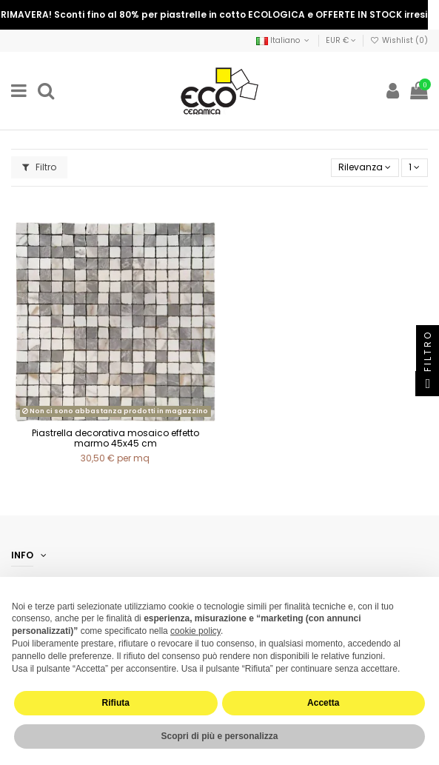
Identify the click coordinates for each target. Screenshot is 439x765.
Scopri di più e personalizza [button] (219, 736)
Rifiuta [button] (116, 703)
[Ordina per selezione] (365, 167)
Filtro (39, 167)
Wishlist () (399, 40)
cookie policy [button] (195, 631)
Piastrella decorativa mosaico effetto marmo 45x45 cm (115, 438)
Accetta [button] (323, 703)
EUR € (341, 40)
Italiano (284, 40)
